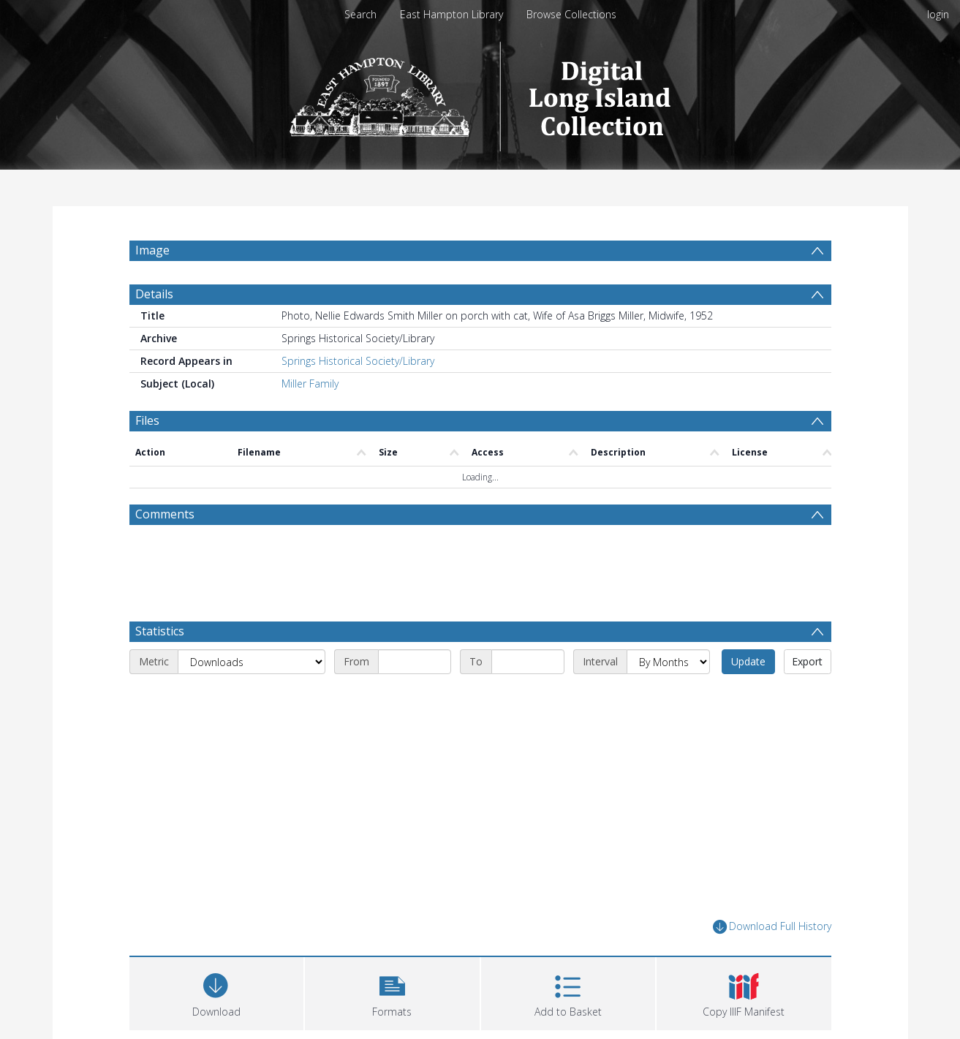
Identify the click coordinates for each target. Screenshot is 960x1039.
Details (154, 294)
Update (748, 661)
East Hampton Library (451, 14)
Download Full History (772, 926)
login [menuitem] (938, 14)
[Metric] (251, 661)
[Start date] (414, 661)
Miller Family (310, 383)
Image (152, 250)
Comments (164, 514)
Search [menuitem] (360, 14)
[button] (392, 992)
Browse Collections (571, 14)
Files (147, 420)
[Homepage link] (480, 92)
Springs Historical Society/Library (357, 361)
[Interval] (668, 661)
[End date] (527, 661)
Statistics (159, 631)
